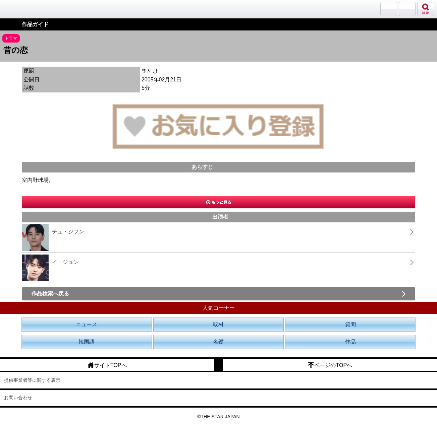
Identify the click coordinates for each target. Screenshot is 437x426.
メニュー (407, 9)
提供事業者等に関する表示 (32, 380)
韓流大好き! (22, 9)
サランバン (389, 9)
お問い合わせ (18, 397)
